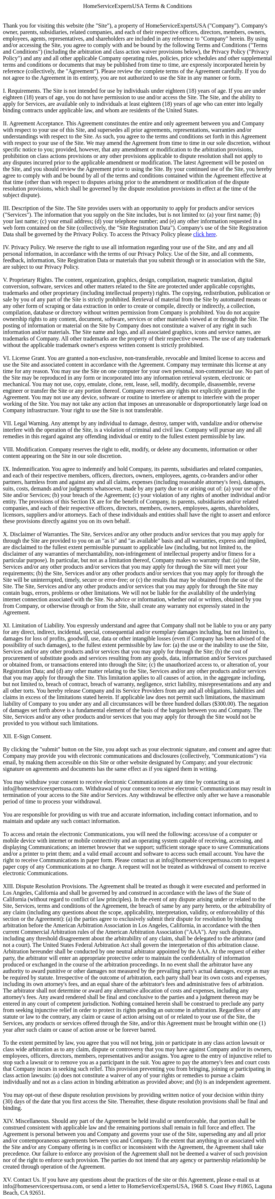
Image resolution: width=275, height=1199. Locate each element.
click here (204, 234)
